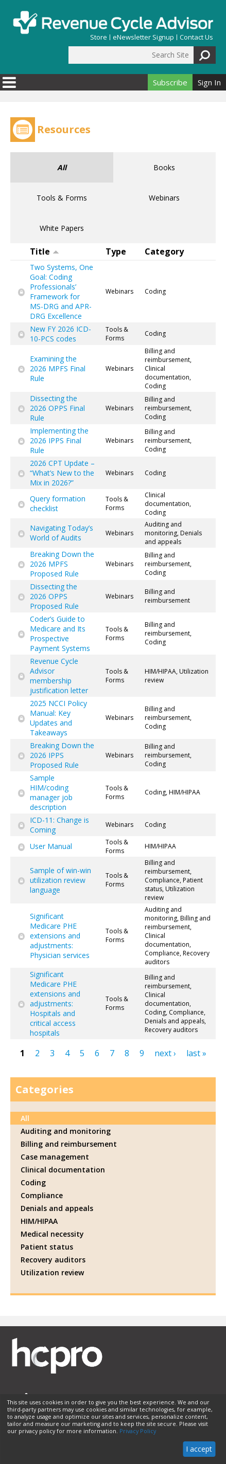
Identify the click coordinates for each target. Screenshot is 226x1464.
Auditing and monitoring (66, 1131)
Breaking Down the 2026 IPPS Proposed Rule (62, 755)
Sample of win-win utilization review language (60, 880)
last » (196, 1053)
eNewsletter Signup (143, 37)
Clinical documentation (63, 1169)
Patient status (47, 1247)
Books (164, 167)
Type (116, 251)
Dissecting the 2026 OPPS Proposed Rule (54, 596)
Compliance (42, 1195)
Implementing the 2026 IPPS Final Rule (59, 440)
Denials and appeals (57, 1208)
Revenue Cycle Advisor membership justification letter (59, 675)
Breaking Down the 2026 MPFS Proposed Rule (62, 564)
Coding (33, 1182)
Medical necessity (52, 1234)
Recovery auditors (53, 1259)
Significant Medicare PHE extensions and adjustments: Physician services (60, 935)
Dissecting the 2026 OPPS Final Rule (57, 408)
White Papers (62, 228)
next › (165, 1053)
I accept (199, 1449)
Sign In (209, 82)
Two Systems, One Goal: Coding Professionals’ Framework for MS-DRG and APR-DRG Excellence (61, 291)
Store (98, 37)
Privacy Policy (137, 1431)
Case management (55, 1157)
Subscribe (170, 82)
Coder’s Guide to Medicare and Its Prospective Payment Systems (60, 633)
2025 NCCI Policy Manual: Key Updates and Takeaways (58, 717)
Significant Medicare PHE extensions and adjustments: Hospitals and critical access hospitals (55, 1003)
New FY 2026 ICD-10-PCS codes (60, 334)
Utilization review (52, 1272)
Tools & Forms (62, 198)
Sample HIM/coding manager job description (51, 792)
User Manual (51, 846)
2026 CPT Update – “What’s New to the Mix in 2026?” (62, 472)
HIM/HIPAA (39, 1221)
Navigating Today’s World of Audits (61, 533)
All (61, 167)
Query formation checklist (57, 503)
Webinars (164, 198)
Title (44, 251)
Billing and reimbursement (69, 1144)
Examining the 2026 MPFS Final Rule (57, 368)
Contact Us (196, 37)
